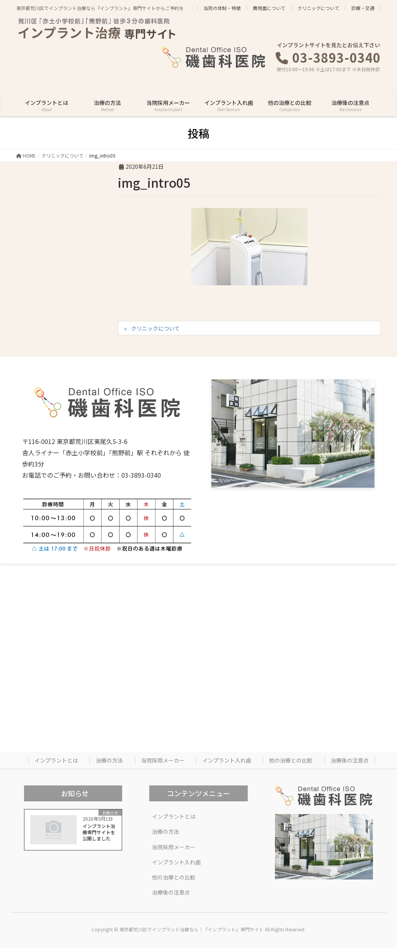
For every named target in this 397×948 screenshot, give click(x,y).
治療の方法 (109, 760)
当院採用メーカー (163, 760)
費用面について (269, 7)
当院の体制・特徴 (222, 7)
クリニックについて (318, 7)
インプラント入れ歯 (226, 760)
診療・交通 (363, 7)
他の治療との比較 (290, 760)
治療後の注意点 (350, 760)
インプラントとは (56, 760)
